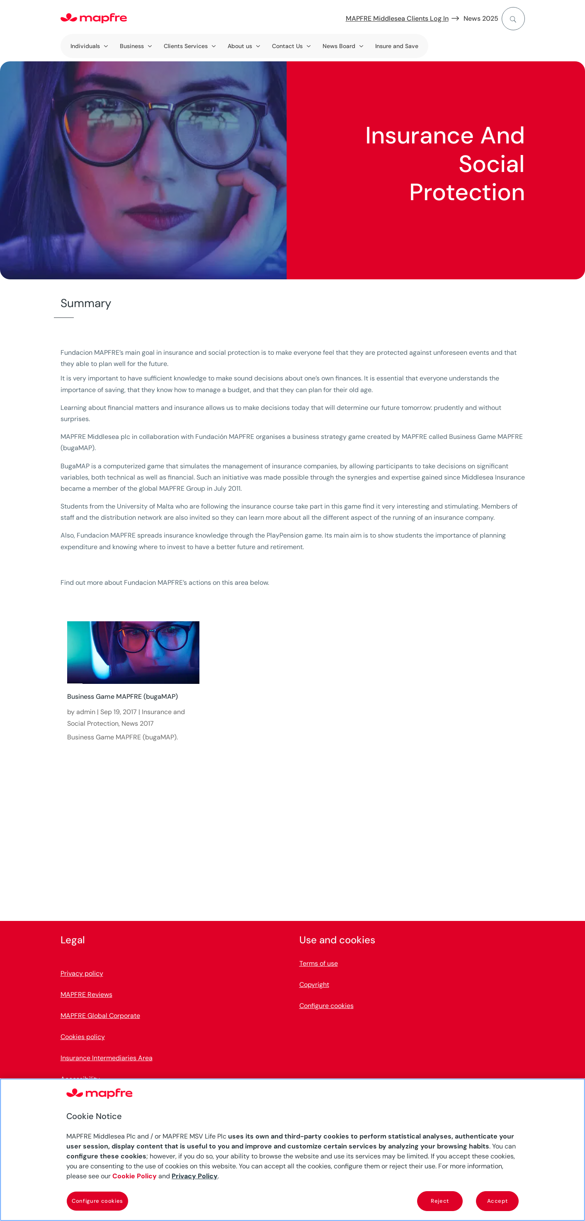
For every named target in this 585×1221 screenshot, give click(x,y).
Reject (440, 1200)
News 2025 (481, 18)
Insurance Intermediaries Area (107, 1058)
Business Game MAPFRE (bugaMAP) (122, 696)
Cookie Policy (134, 1176)
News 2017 (137, 723)
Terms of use (318, 963)
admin (85, 711)
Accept (497, 1200)
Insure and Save (396, 46)
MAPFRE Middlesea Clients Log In (397, 18)
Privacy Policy (195, 1176)
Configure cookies (326, 1005)
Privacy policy (82, 973)
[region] (292, 1149)
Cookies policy (83, 1036)
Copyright (314, 984)
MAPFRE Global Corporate (100, 1015)
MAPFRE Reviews (86, 994)
